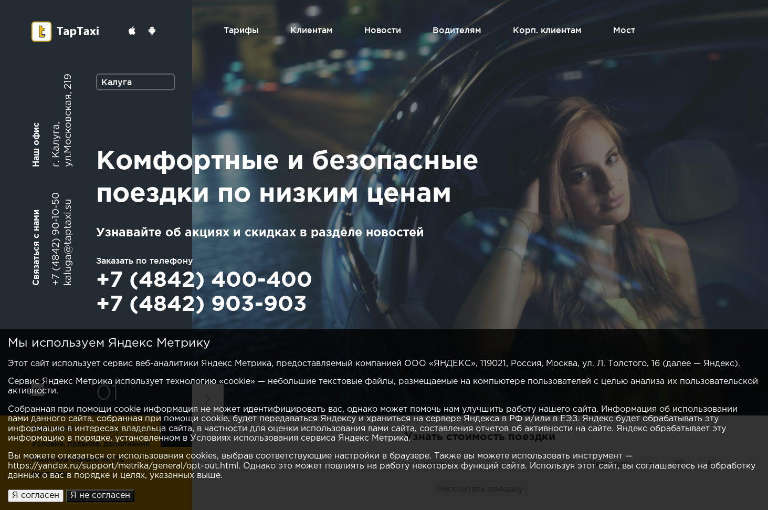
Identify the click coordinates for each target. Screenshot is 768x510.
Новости (382, 30)
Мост (624, 30)
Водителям (457, 30)
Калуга (116, 82)
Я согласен (35, 495)
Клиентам (311, 30)
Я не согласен (100, 495)
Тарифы (241, 30)
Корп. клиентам (547, 30)
